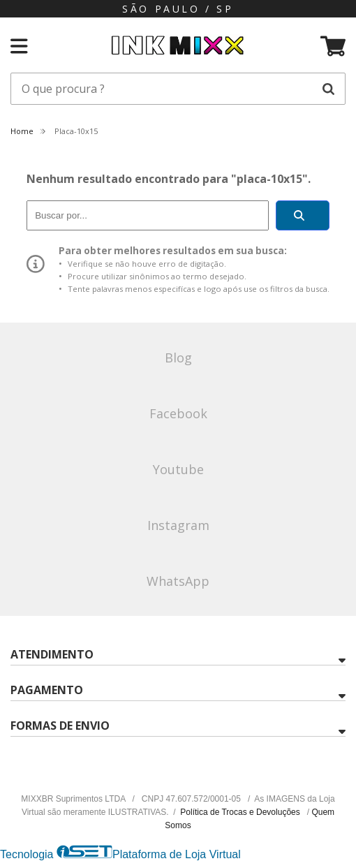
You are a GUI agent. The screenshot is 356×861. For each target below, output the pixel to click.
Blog (178, 357)
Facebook (178, 413)
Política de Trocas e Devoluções (241, 812)
